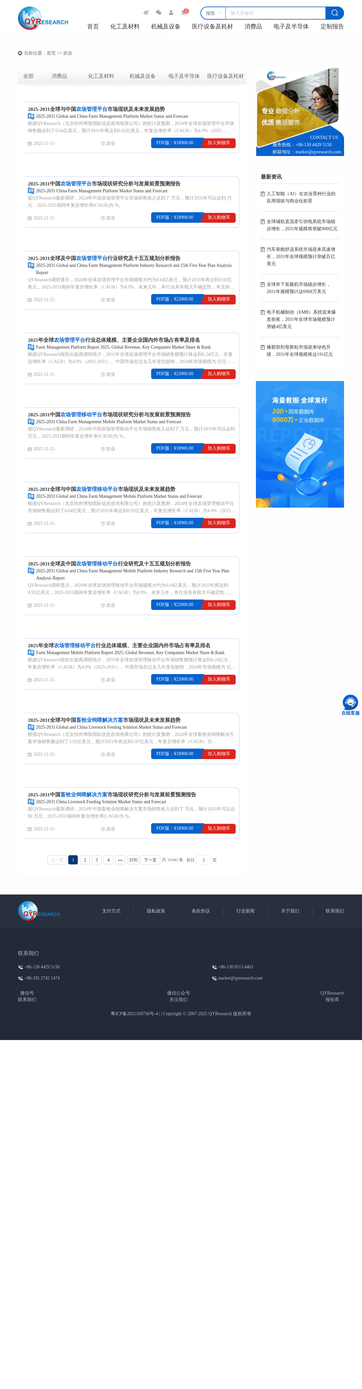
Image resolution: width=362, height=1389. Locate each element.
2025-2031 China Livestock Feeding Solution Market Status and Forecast (103, 801)
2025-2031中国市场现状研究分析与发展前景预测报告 (104, 183)
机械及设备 (166, 26)
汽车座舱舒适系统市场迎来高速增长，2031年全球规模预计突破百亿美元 (301, 256)
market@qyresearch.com (318, 151)
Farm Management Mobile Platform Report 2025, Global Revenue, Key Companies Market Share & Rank (133, 652)
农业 (110, 143)
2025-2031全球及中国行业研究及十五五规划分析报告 (104, 258)
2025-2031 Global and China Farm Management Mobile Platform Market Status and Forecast (121, 496)
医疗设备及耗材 (212, 26)
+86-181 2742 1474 (42, 978)
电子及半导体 (291, 26)
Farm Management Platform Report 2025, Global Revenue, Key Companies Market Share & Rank (126, 347)
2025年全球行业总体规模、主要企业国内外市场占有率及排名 (114, 340)
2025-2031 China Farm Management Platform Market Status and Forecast (104, 190)
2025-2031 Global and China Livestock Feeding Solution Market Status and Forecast (114, 727)
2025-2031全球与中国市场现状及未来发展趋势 (96, 109)
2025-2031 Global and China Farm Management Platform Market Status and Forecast (114, 116)
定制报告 (332, 26)
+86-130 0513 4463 (235, 966)
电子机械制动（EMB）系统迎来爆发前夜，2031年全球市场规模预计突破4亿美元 (301, 319)
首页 (93, 26)
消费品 (253, 26)
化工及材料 (125, 26)
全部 (28, 76)
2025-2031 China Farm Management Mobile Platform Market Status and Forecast (111, 421)
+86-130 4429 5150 (313, 144)
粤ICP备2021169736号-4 (134, 1013)
